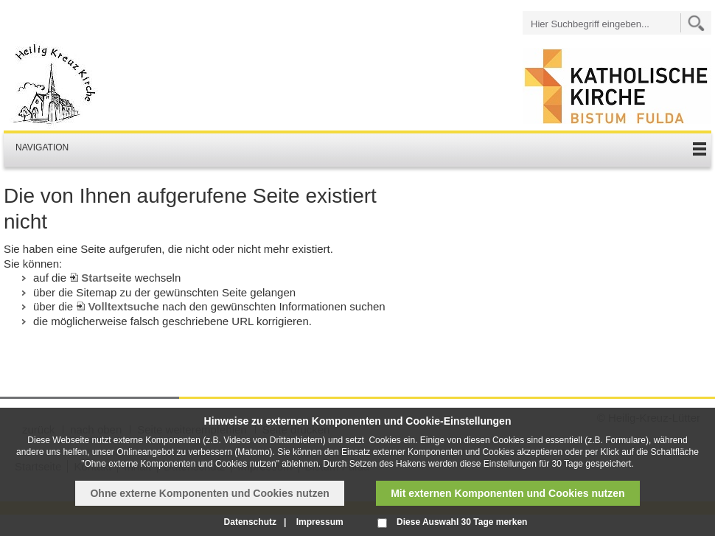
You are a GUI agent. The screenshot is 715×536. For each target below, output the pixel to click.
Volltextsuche (123, 306)
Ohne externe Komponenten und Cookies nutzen (209, 493)
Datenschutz (250, 522)
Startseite (106, 277)
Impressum (319, 522)
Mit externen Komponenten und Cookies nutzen (507, 493)
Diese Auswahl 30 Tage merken (462, 522)
